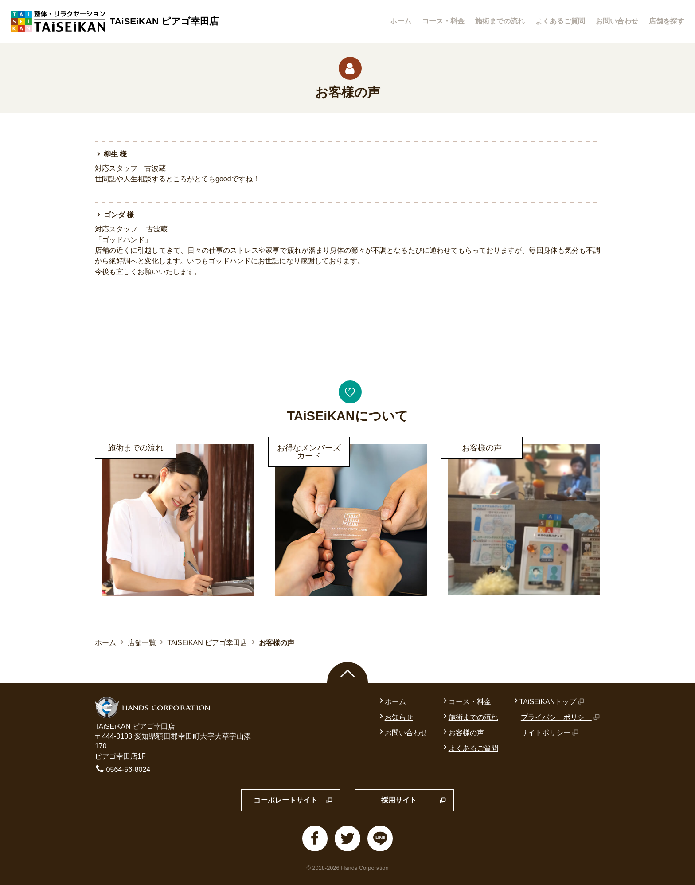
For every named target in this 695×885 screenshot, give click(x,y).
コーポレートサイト (293, 800)
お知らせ (395, 717)
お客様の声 (462, 732)
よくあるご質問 (560, 21)
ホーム (400, 21)
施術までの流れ (500, 21)
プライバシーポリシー (560, 717)
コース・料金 (443, 21)
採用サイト (413, 800)
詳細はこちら (116, 442)
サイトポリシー (550, 732)
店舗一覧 (142, 642)
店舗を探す (666, 21)
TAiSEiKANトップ (548, 701)
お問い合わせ (617, 21)
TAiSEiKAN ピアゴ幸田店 (207, 642)
